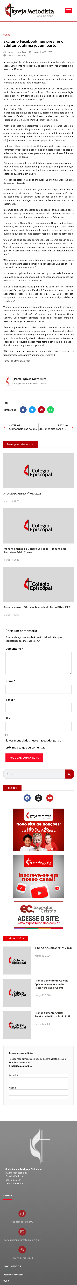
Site (7, 718)
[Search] (69, 774)
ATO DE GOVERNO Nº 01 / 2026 (22, 493)
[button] (23, 409)
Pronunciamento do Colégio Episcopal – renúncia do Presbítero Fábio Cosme (34, 550)
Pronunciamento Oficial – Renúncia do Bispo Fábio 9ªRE (36, 607)
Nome (10, 681)
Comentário (14, 648)
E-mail (10, 699)
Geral (6, 34)
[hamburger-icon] (68, 10)
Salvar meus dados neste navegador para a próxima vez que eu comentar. (33, 744)
